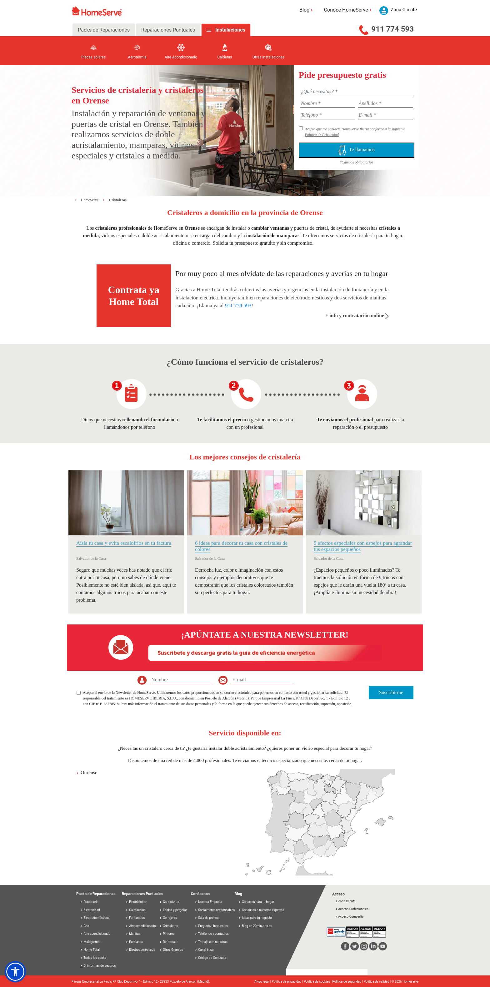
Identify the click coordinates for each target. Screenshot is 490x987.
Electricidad (90, 910)
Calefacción (136, 910)
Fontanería (89, 902)
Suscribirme (391, 692)
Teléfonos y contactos (212, 933)
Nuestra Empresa (208, 902)
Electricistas (136, 902)
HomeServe (90, 200)
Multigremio (90, 942)
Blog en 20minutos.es (255, 926)
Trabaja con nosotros (211, 942)
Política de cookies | (318, 981)
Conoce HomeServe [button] (348, 10)
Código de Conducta (211, 957)
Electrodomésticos (95, 917)
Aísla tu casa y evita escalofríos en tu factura (123, 543)
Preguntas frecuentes (211, 926)
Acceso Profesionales (351, 909)
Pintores (166, 933)
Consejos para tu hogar (256, 902)
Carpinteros (169, 902)
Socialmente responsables (215, 910)
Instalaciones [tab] (230, 30)
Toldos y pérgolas (173, 910)
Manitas (133, 933)
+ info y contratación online (357, 315)
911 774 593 (392, 29)
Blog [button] (307, 10)
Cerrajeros (168, 917)
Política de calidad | (378, 981)
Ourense (89, 772)
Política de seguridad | (348, 981)
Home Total (90, 949)
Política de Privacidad (322, 135)
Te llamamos (356, 150)
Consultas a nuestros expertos (261, 910)
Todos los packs (93, 957)
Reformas (168, 942)
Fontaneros (135, 917)
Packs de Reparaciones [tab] (104, 30)
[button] (15, 972)
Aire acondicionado (95, 933)
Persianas (134, 942)
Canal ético (204, 949)
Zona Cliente (345, 901)
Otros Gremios (171, 949)
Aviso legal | (263, 981)
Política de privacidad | (288, 981)
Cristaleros (117, 200)
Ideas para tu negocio (255, 917)
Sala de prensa (207, 917)
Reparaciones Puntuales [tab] (168, 30)
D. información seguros (98, 965)
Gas (84, 926)
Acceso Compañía (349, 916)
